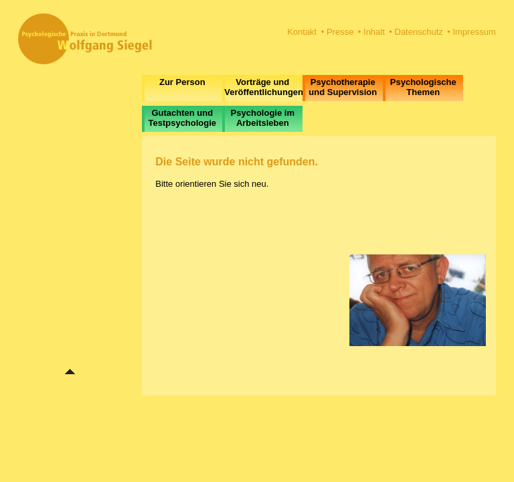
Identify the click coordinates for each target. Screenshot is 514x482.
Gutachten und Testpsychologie (182, 118)
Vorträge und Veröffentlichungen (263, 87)
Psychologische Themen (423, 87)
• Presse (337, 32)
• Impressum (471, 32)
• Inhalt (371, 32)
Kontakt (302, 32)
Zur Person (182, 82)
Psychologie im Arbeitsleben (262, 118)
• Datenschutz (415, 32)
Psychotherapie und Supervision (343, 87)
